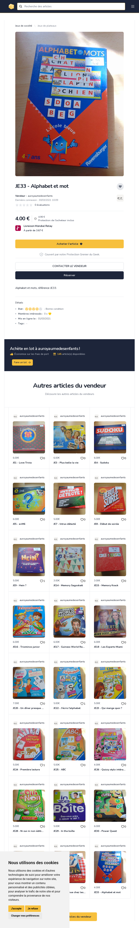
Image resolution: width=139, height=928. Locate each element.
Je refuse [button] (33, 908)
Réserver (69, 275)
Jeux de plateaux (47, 25)
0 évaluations (42, 205)
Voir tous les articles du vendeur (69, 917)
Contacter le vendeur (69, 266)
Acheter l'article (70, 244)
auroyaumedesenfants (40, 196)
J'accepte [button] (16, 908)
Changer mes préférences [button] (25, 915)
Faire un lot (22, 362)
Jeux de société (23, 25)
